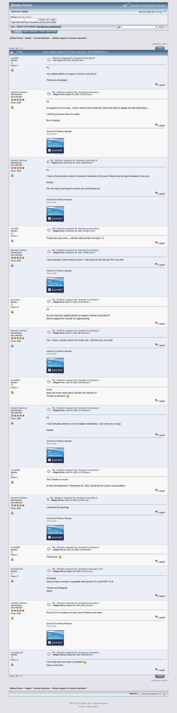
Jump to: (133, 694)
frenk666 (15, 380)
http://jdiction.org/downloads (49, 27)
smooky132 (17, 569)
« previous (156, 44)
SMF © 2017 (86, 703)
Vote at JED (52, 134)
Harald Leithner (19, 92)
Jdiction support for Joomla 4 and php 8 (73, 58)
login (19, 17)
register (28, 17)
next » (165, 44)
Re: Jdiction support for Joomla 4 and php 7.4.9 (77, 569)
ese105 (14, 58)
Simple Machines (100, 703)
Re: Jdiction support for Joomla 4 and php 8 (75, 92)
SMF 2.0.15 (74, 703)
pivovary (15, 299)
